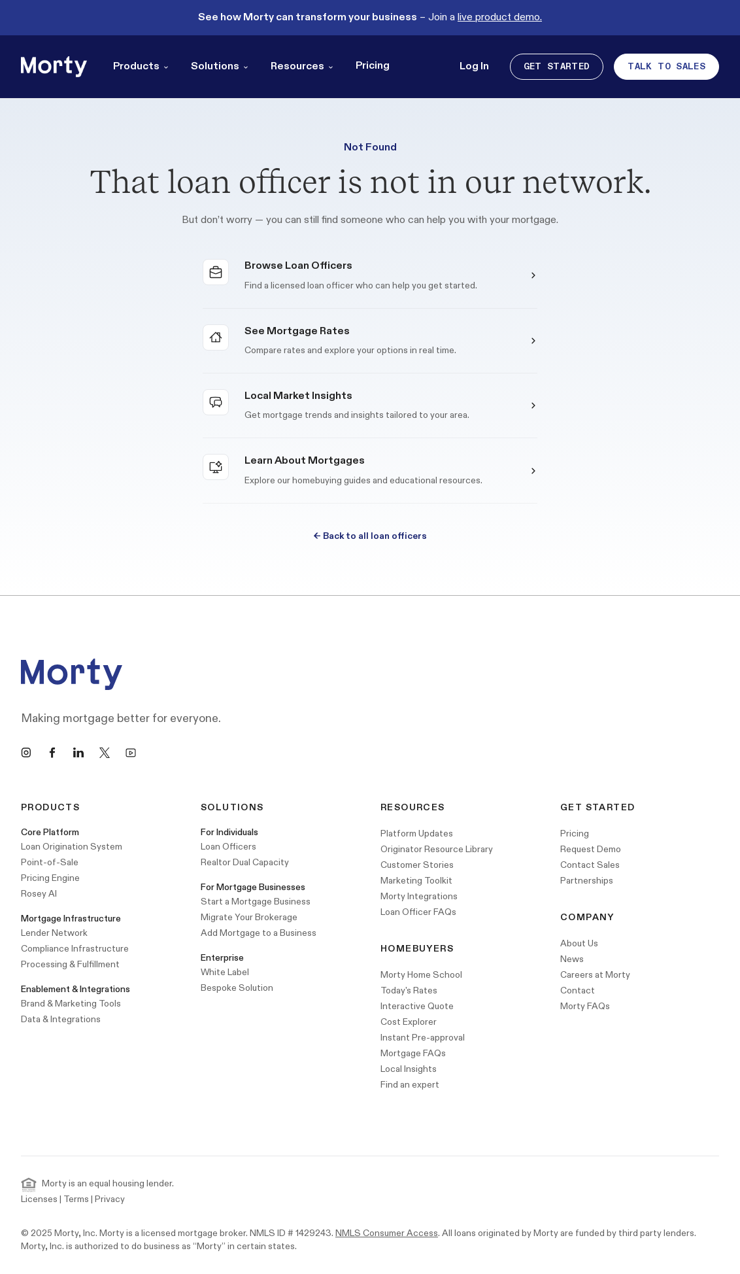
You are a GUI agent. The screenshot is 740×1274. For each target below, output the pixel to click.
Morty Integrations (419, 896)
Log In (474, 66)
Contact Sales (590, 865)
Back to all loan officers (370, 536)
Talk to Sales (666, 66)
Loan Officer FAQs (418, 912)
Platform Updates (416, 833)
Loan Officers (228, 846)
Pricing (373, 66)
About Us (579, 943)
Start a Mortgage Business (256, 901)
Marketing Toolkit (416, 880)
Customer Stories (417, 865)
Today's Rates (408, 990)
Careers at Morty (595, 975)
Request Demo (590, 849)
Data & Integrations (61, 1019)
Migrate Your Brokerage (249, 917)
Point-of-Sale (49, 862)
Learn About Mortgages (304, 461)
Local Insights (408, 1069)
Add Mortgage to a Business (258, 933)
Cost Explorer (408, 1022)
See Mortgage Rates (297, 331)
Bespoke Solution (237, 988)
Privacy (110, 1199)
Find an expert (409, 1084)
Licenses (39, 1199)
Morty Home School (421, 975)
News (572, 959)
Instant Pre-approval (422, 1037)
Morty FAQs (585, 1006)
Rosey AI (39, 893)
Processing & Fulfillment (70, 964)
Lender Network (54, 933)
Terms (76, 1199)
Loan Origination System (71, 846)
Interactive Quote (417, 1006)
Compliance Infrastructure (75, 948)
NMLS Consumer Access (386, 1233)
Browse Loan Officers (298, 266)
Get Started (557, 66)
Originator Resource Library (436, 849)
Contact (577, 990)
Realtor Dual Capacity (245, 862)
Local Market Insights (298, 396)
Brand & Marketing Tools (71, 1003)
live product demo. (500, 17)
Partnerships (586, 880)
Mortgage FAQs (413, 1053)
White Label (225, 972)
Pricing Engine (50, 878)
